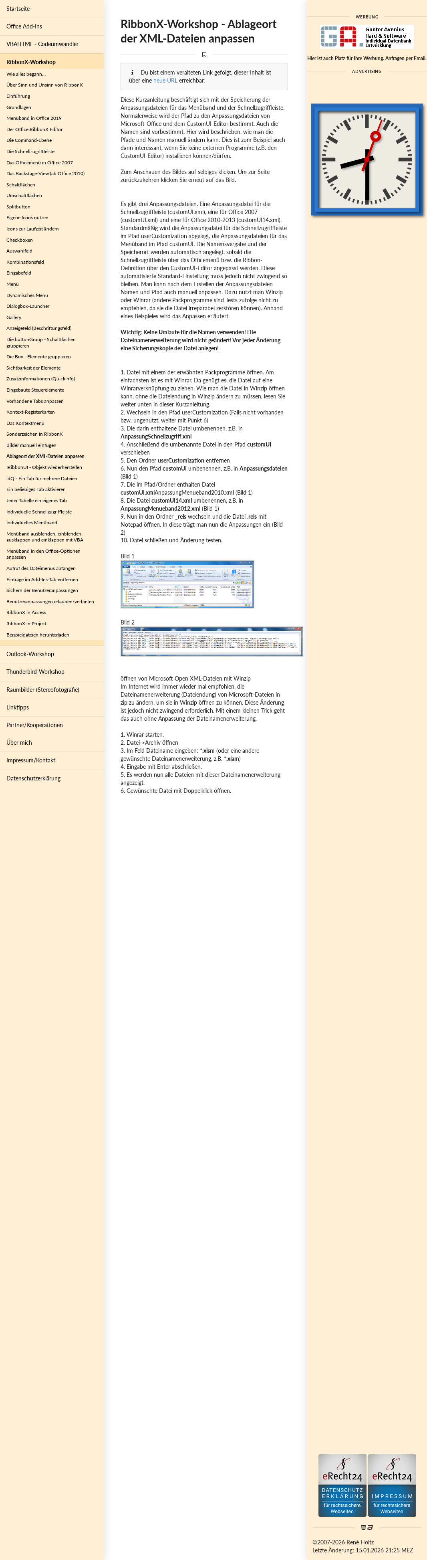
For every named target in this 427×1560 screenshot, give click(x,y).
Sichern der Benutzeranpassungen (42, 590)
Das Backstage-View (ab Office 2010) (45, 173)
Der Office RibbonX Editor (34, 129)
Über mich (19, 742)
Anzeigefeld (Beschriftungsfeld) (38, 328)
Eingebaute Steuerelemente (35, 390)
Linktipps (17, 707)
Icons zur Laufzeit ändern (32, 229)
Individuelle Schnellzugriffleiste (39, 512)
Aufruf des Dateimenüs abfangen (41, 568)
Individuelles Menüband (31, 522)
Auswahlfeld (19, 251)
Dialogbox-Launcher (27, 306)
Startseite (18, 8)
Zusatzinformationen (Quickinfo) (40, 379)
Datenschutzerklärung (33, 778)
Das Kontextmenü (25, 423)
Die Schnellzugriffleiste (30, 151)
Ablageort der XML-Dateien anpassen (45, 456)
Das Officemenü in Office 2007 (39, 163)
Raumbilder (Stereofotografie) (42, 689)
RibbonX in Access (26, 612)
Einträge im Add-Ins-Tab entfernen (42, 579)
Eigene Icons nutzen (27, 217)
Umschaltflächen (24, 195)
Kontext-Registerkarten (30, 412)
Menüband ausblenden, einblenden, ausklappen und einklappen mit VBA (44, 537)
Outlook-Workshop (30, 654)
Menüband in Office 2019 (34, 118)
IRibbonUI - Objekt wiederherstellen (44, 467)
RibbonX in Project (26, 623)
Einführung (18, 96)
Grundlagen (18, 107)
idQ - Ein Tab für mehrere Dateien (41, 478)
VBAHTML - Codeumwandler (42, 43)
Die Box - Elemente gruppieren (38, 357)
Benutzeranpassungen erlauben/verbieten (50, 601)
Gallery (13, 317)
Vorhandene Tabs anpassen (35, 401)
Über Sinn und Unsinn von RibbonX (44, 85)
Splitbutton (18, 207)
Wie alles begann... (26, 74)
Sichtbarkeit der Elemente (33, 368)
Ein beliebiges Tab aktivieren (36, 489)
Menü (12, 284)
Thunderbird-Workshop (35, 671)
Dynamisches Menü (27, 295)
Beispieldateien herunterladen (37, 635)
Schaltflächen (20, 185)
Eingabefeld (18, 273)
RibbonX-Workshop (31, 62)
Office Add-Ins (24, 26)
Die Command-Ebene (29, 140)
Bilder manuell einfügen (31, 445)
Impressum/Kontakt (30, 760)
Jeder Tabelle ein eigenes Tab (36, 500)
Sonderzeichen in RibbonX (34, 434)
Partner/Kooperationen (34, 724)
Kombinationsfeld (25, 262)
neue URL (165, 80)
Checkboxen (19, 240)
